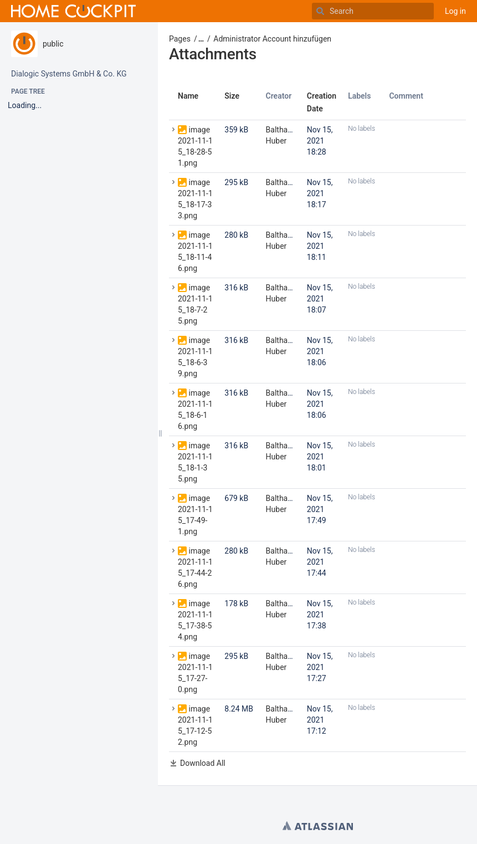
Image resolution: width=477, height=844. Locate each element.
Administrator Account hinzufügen (272, 38)
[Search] (320, 11)
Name (188, 95)
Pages (180, 38)
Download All (202, 763)
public (53, 43)
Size (231, 95)
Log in (455, 11)
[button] (197, 38)
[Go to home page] (73, 11)
